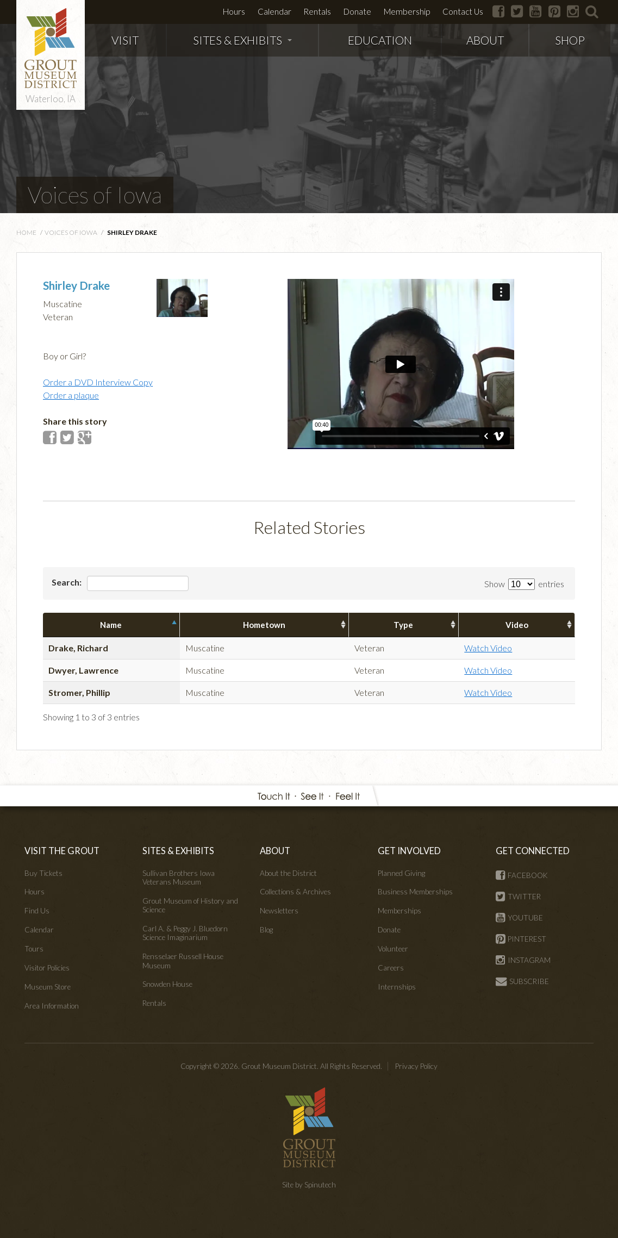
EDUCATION (380, 40)
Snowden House (167, 984)
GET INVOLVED (409, 850)
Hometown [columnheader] (264, 625)
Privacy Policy (416, 1066)
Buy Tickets (43, 873)
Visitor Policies (47, 967)
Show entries (524, 583)
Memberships (399, 910)
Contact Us (462, 11)
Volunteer (393, 948)
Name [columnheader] (111, 625)
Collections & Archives (295, 891)
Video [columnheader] (516, 625)
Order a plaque (71, 395)
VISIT (125, 40)
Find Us (36, 910)
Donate (357, 11)
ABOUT (485, 40)
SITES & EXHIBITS (242, 40)
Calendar (274, 11)
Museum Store (47, 986)
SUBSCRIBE (522, 981)
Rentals (317, 11)
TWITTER (518, 896)
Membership (407, 11)
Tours (33, 948)
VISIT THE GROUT (61, 850)
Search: (120, 583)
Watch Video (488, 648)
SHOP (570, 40)
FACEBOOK (522, 875)
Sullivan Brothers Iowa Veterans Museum (178, 877)
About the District (288, 873)
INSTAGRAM (523, 960)
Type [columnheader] (403, 625)
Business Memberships (415, 891)
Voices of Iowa (95, 194)
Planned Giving (401, 873)
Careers (391, 967)
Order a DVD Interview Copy (98, 382)
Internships (397, 986)
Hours (234, 11)
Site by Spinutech (309, 1184)
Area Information (51, 1005)
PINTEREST (521, 939)
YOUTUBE (519, 917)
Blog (266, 929)
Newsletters (279, 910)
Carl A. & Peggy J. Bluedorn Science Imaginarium (185, 933)
